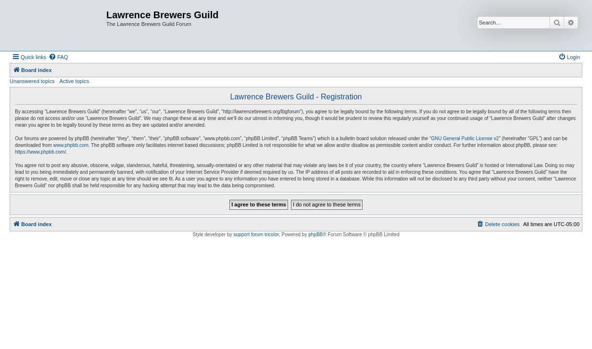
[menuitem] (58, 57)
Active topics (74, 81)
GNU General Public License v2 (465, 138)
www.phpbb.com (70, 145)
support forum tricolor (256, 234)
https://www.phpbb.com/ (40, 152)
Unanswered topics (32, 81)
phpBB (315, 234)
